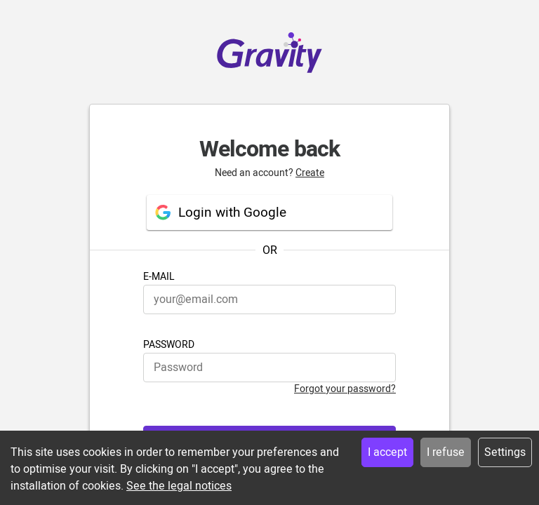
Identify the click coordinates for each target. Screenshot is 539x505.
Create (309, 173)
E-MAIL (159, 276)
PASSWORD (168, 344)
